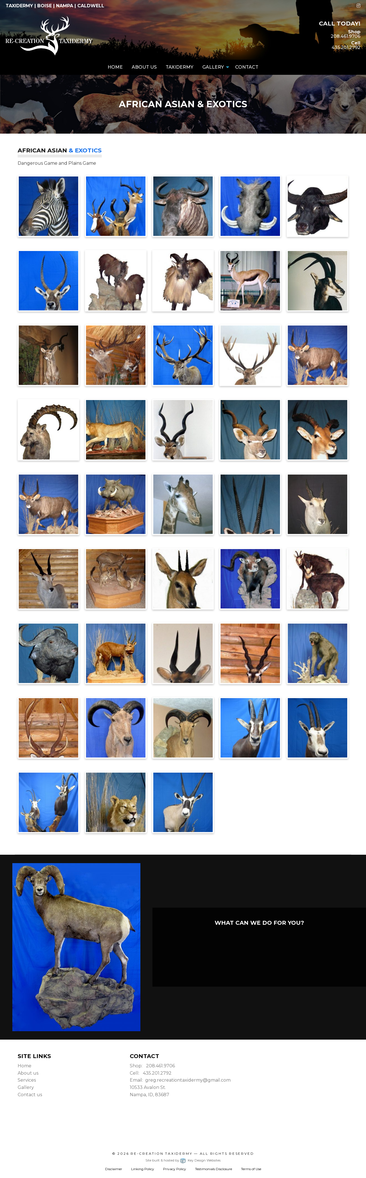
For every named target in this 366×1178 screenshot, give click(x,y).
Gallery (213, 67)
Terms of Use (251, 1169)
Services (27, 1080)
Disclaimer (113, 1169)
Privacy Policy (174, 1169)
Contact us (30, 1094)
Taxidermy (179, 67)
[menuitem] (115, 67)
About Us (144, 67)
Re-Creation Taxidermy (161, 1153)
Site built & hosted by (182, 1160)
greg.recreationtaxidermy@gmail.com (188, 1080)
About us (28, 1073)
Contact (246, 67)
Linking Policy (142, 1169)
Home (115, 67)
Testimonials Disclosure (213, 1169)
